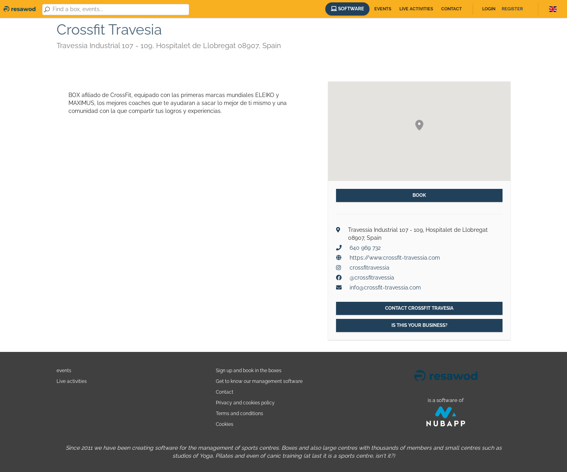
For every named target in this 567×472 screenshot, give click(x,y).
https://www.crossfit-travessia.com (395, 257)
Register (512, 9)
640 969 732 (365, 248)
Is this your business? (419, 325)
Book (419, 195)
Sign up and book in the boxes (249, 370)
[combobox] (119, 9)
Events (382, 9)
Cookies (224, 424)
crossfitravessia (369, 267)
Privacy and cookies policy (245, 403)
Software (347, 9)
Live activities (416, 9)
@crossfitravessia (372, 277)
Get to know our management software (259, 381)
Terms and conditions (239, 413)
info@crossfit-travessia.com (385, 287)
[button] (419, 125)
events (64, 370)
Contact (451, 9)
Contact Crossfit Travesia (419, 308)
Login (488, 9)
